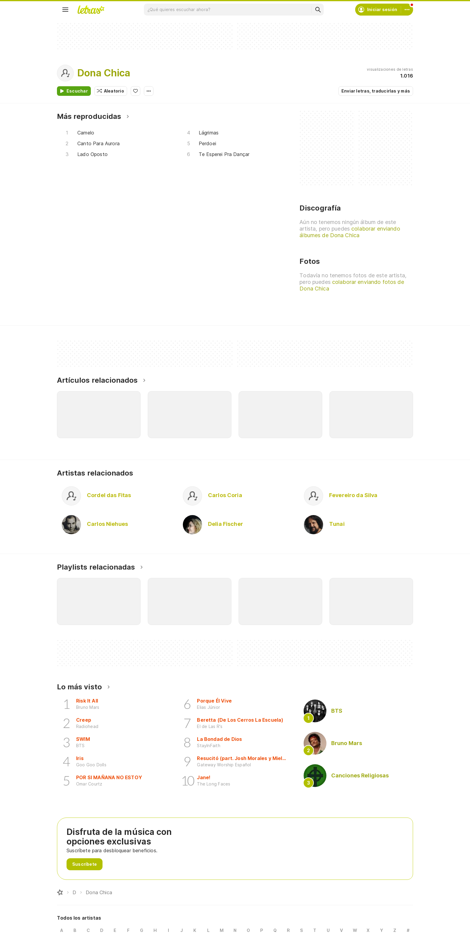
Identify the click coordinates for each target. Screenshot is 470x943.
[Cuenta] (407, 10)
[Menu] (65, 10)
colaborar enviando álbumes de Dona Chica (349, 231)
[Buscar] (318, 10)
